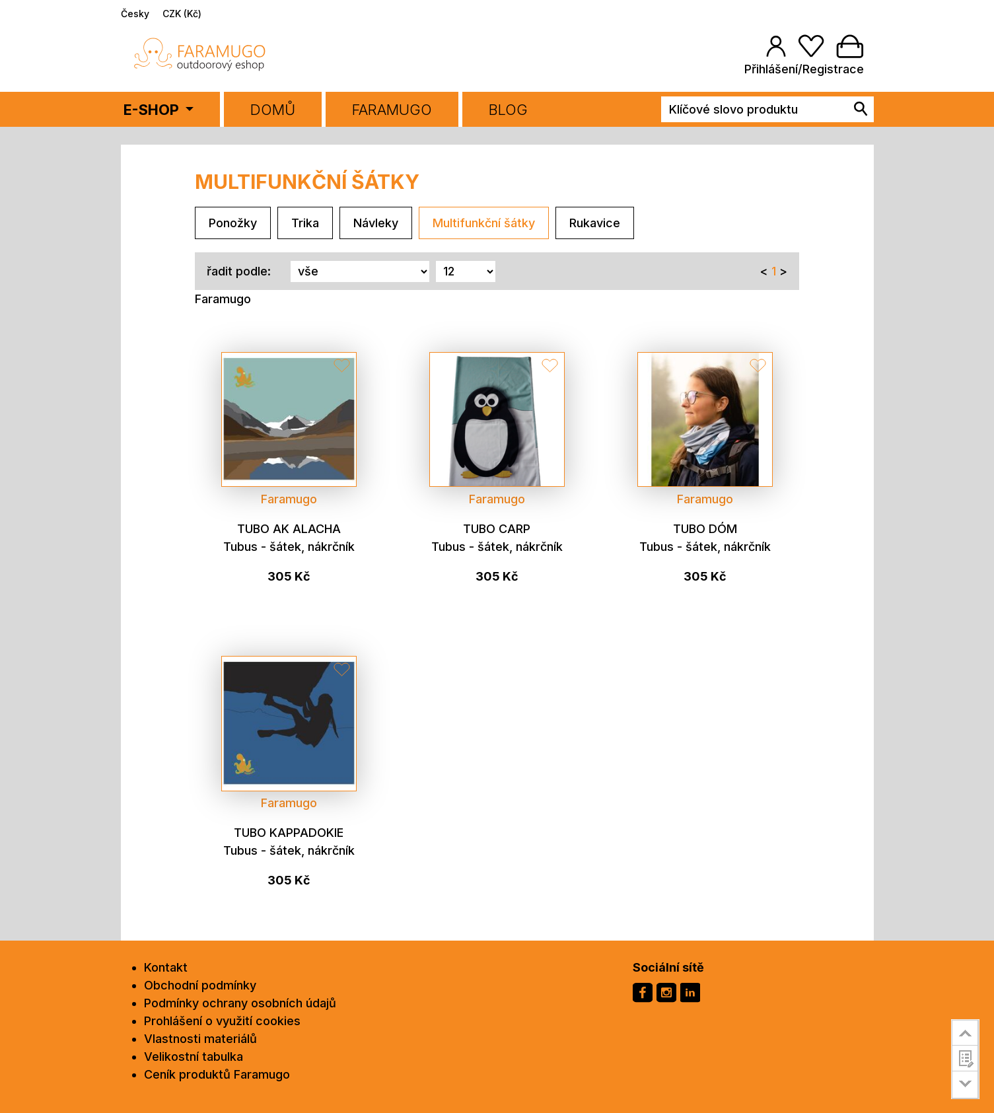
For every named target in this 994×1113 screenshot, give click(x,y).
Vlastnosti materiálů (200, 1039)
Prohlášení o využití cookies (222, 1021)
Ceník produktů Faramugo (217, 1074)
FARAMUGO (392, 109)
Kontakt (166, 967)
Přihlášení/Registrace (804, 69)
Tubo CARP (496, 529)
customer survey (965, 1058)
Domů (272, 109)
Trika (305, 223)
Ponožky (233, 223)
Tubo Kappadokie (288, 833)
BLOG (508, 109)
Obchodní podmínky (200, 985)
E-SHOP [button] (153, 109)
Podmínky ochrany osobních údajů (240, 1003)
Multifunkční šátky (484, 223)
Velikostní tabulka (193, 1056)
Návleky (375, 223)
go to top (965, 1032)
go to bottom (965, 1085)
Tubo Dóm (705, 529)
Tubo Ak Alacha (289, 529)
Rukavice (594, 223)
